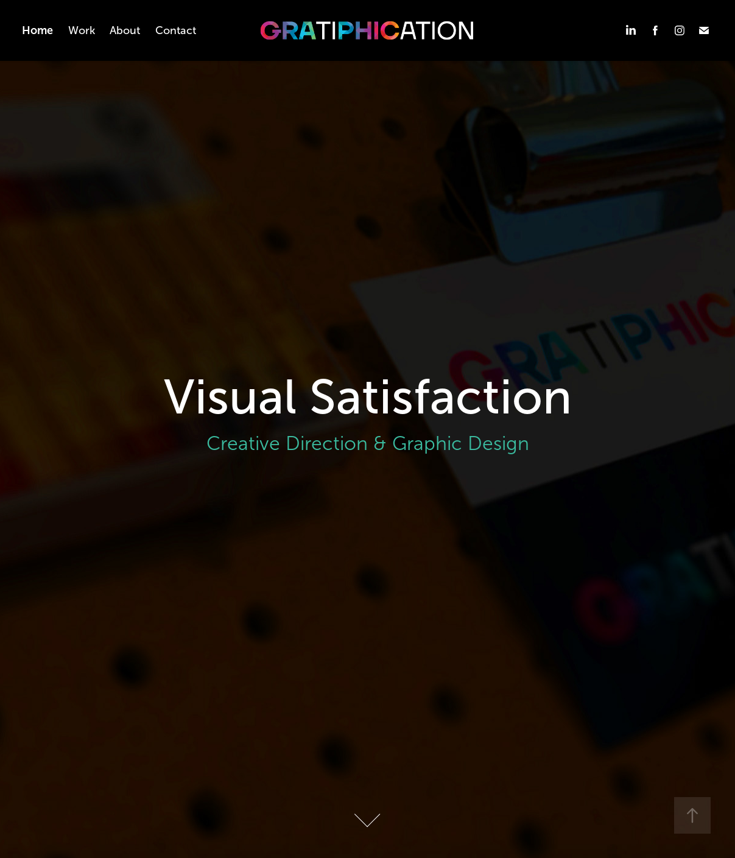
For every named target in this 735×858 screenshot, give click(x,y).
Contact (175, 30)
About (125, 30)
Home (37, 30)
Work (81, 30)
